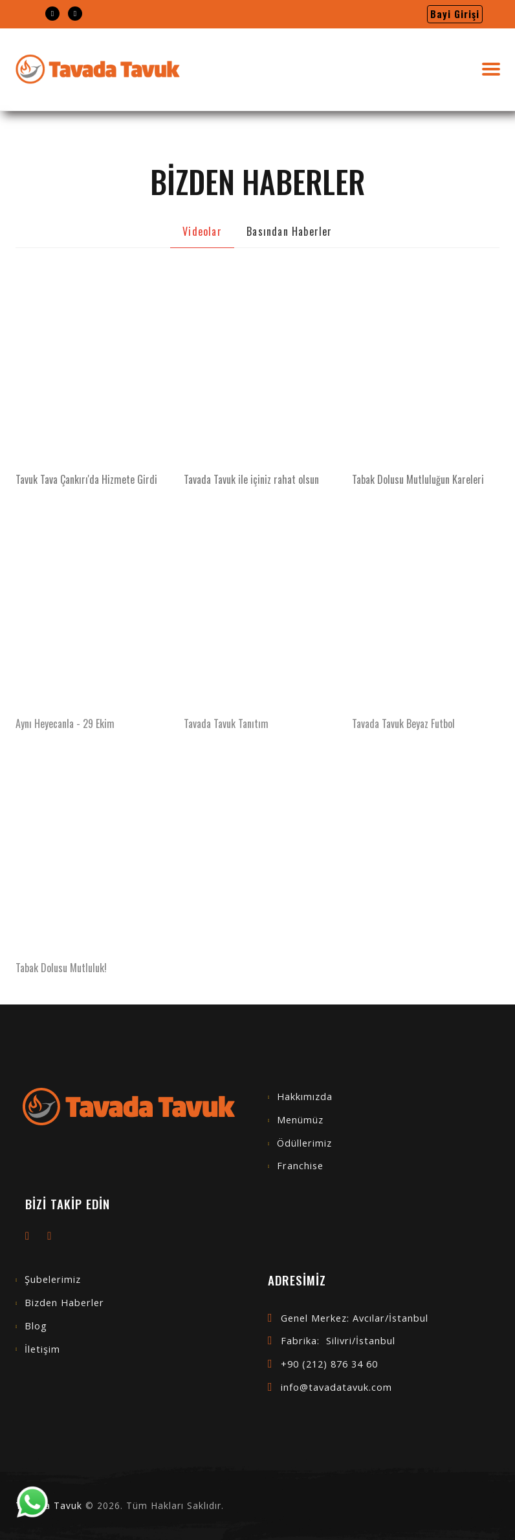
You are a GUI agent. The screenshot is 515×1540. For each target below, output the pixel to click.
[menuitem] (52, 13)
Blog (36, 1326)
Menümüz (300, 1120)
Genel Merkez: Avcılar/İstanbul (354, 1318)
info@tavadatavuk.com (336, 1387)
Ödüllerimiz (304, 1143)
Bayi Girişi (454, 14)
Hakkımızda (305, 1096)
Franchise (300, 1166)
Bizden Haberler (64, 1302)
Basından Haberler (289, 231)
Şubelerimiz (53, 1279)
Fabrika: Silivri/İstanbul (338, 1341)
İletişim (42, 1349)
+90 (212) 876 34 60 (329, 1364)
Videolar (202, 231)
